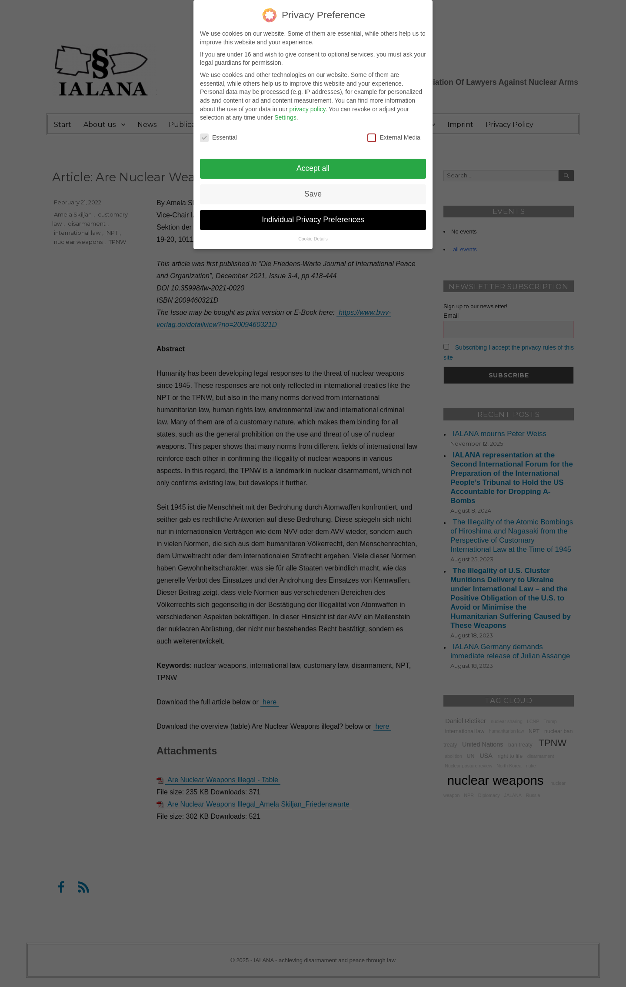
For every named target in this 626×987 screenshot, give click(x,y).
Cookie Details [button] (313, 233)
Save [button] (313, 188)
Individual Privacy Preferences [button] (313, 214)
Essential (218, 132)
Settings (285, 112)
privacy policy (307, 103)
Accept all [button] (313, 163)
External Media (393, 132)
